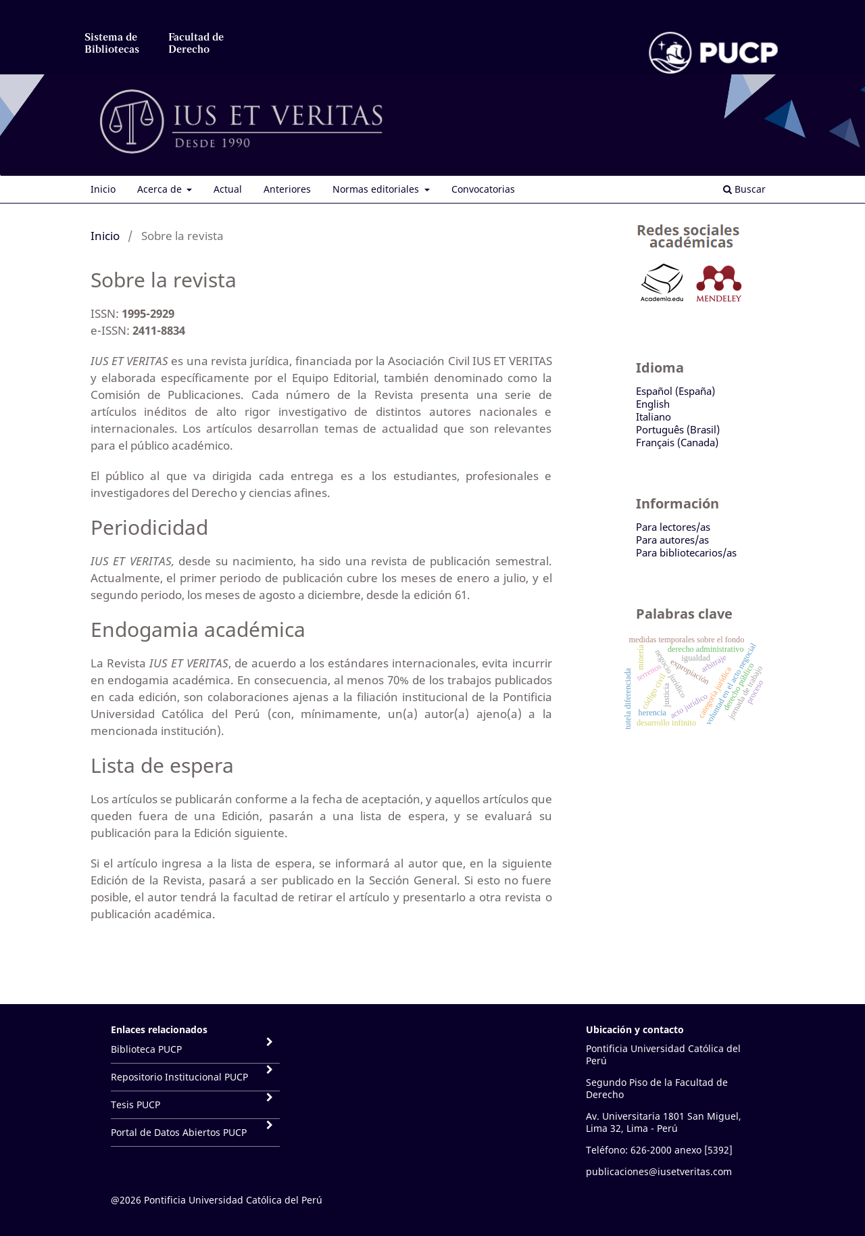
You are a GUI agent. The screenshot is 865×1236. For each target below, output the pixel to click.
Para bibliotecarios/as (686, 552)
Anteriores (287, 189)
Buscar (744, 189)
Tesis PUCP (135, 1104)
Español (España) (675, 391)
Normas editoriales (377, 189)
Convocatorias (483, 189)
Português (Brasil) (678, 429)
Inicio (103, 189)
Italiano (653, 416)
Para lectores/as (673, 526)
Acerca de (160, 189)
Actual (228, 189)
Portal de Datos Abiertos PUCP (179, 1132)
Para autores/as (672, 539)
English (653, 403)
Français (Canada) (677, 442)
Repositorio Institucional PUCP (179, 1076)
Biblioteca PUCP (146, 1049)
